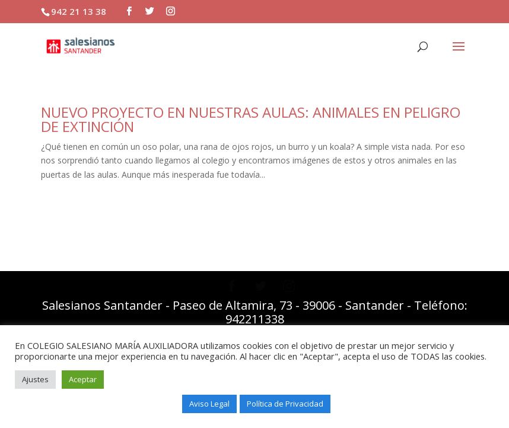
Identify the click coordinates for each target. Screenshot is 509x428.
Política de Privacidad (285, 403)
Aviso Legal (209, 403)
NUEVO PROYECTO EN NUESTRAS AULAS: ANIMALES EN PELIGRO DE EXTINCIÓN (250, 119)
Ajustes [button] (35, 379)
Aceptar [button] (83, 379)
